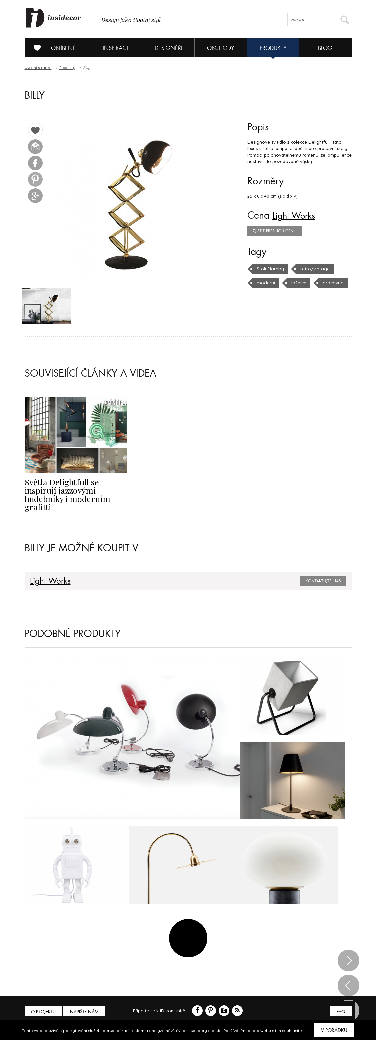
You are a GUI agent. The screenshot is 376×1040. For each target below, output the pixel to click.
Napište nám (86, 1003)
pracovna (331, 282)
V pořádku (334, 1030)
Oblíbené (52, 47)
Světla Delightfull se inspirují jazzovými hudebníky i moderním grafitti (75, 491)
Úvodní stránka (38, 67)
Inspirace (116, 48)
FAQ (340, 1003)
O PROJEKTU (44, 1003)
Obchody (220, 48)
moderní (265, 282)
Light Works (296, 216)
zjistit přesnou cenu (274, 231)
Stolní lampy (270, 268)
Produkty (273, 48)
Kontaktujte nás (323, 572)
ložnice (297, 282)
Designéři (168, 48)
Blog (325, 48)
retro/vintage (313, 268)
